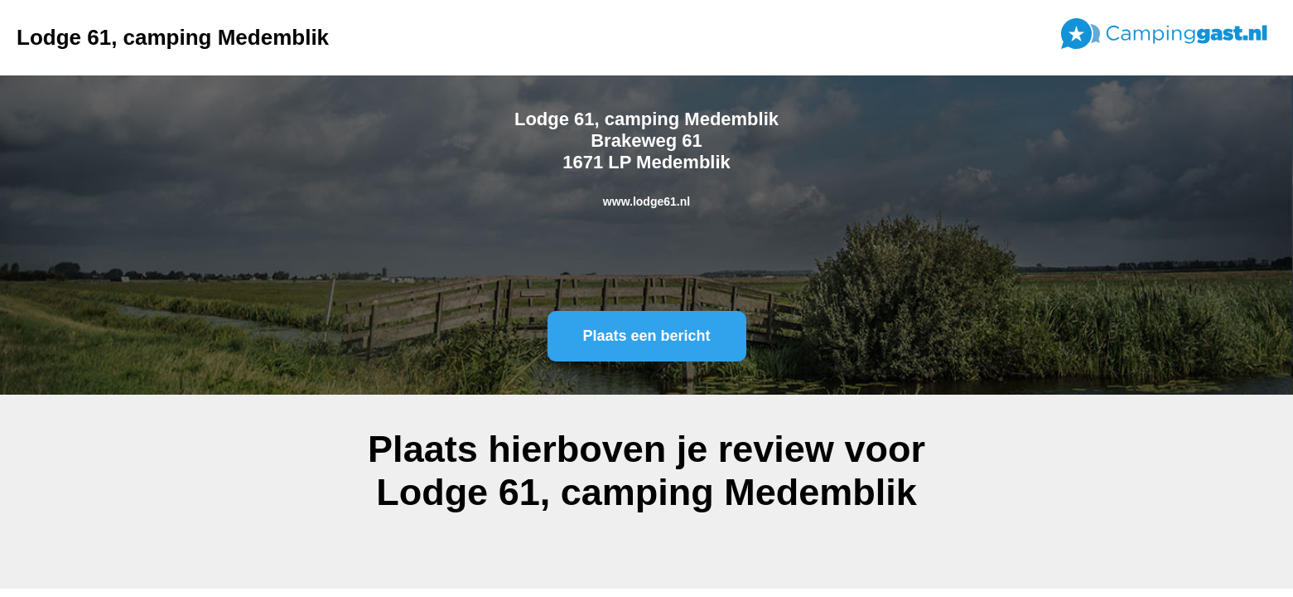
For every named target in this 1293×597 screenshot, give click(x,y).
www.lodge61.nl (646, 201)
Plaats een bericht (646, 336)
